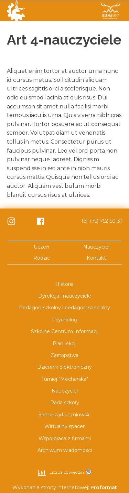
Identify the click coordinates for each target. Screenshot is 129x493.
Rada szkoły (64, 402)
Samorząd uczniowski (64, 414)
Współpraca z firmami (65, 438)
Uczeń (41, 246)
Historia (64, 284)
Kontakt (96, 257)
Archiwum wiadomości (64, 450)
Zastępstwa (64, 355)
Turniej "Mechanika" (64, 379)
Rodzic (41, 257)
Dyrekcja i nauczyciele (64, 295)
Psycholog (64, 319)
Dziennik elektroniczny (64, 367)
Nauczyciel (96, 246)
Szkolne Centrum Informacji (64, 331)
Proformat (103, 487)
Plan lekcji (64, 343)
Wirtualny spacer (64, 426)
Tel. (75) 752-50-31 (101, 221)
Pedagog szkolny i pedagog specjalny (64, 307)
